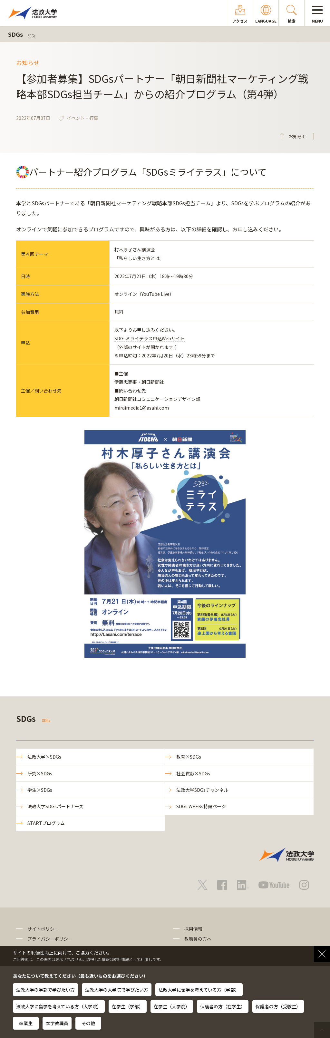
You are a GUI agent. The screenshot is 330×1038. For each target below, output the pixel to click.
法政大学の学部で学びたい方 (45, 989)
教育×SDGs (188, 756)
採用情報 (193, 929)
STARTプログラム (46, 823)
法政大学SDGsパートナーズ (55, 806)
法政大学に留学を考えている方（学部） (199, 989)
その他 (88, 1023)
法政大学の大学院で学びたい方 (116, 989)
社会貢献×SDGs (193, 773)
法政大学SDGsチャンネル (202, 790)
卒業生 (26, 1023)
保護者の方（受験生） (278, 1006)
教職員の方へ (197, 939)
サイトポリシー (43, 929)
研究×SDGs (39, 773)
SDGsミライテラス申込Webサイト (149, 338)
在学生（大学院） (172, 1006)
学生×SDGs (39, 790)
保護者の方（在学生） (222, 1006)
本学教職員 (57, 1023)
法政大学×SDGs (44, 756)
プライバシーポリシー (50, 939)
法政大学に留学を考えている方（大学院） (59, 1006)
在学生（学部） (127, 1006)
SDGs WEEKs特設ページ (201, 806)
